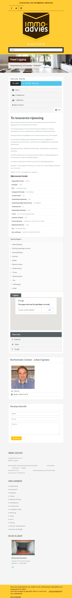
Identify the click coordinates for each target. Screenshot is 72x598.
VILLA (11, 519)
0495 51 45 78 (37, 44)
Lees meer (22, 563)
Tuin (13, 280)
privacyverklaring (55, 591)
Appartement (14, 486)
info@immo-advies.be (43, 3)
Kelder (14, 260)
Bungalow (13, 493)
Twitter (15, 344)
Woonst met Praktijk (16, 529)
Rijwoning (13, 513)
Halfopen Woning (15, 499)
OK (50, 310)
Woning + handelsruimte (17, 526)
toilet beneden (17, 276)
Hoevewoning (14, 506)
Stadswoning (16, 268)
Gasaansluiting (17, 252)
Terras (14, 272)
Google (15, 349)
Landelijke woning (15, 509)
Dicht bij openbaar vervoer (21, 248)
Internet (15, 256)
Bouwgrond (13, 489)
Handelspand (14, 503)
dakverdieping (17, 244)
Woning (12, 523)
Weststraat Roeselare (19, 558)
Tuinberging (16, 284)
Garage (12, 496)
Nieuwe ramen (17, 264)
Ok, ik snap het (16, 597)
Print (59, 110)
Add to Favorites (18, 105)
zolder (14, 288)
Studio (12, 516)
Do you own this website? (26, 310)
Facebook (16, 339)
